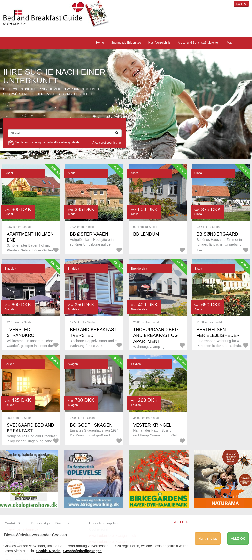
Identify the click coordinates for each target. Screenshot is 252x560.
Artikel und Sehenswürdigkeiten (199, 42)
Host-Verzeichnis (159, 42)
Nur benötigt (207, 538)
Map (230, 42)
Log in (241, 3)
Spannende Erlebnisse (126, 42)
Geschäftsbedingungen (82, 551)
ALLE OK (238, 538)
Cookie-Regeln (48, 551)
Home (100, 42)
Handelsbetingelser (104, 523)
